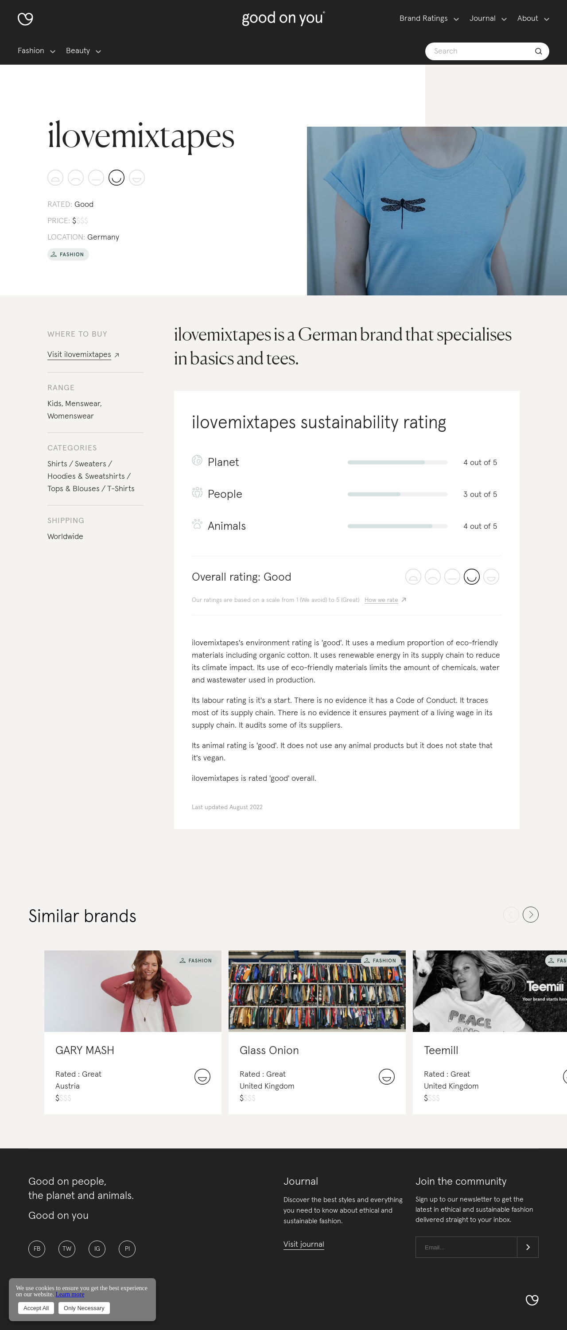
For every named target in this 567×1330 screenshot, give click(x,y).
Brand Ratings (424, 19)
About (527, 19)
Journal (483, 19)
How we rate (381, 600)
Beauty (78, 51)
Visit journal (304, 1245)
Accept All (36, 1308)
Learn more (69, 1294)
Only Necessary (84, 1308)
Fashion (31, 51)
